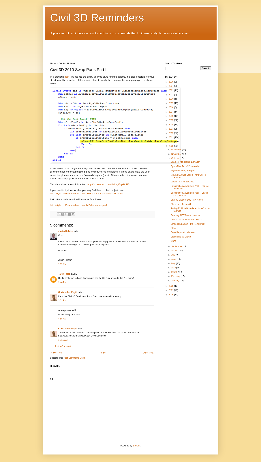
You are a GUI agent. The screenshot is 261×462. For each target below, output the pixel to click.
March (174, 272)
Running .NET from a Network (185, 215)
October (175, 158)
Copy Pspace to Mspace (182, 232)
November (176, 154)
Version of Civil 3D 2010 (182, 181)
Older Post (148, 352)
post (67, 76)
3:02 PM (62, 300)
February (176, 276)
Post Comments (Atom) (74, 358)
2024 (171, 86)
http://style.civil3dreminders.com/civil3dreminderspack (79, 205)
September (177, 246)
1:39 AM (62, 264)
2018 (171, 107)
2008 (171, 286)
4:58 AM (62, 318)
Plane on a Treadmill (181, 204)
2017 (171, 112)
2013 (171, 129)
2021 (171, 94)
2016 (171, 116)
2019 (171, 103)
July (173, 255)
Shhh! (173, 228)
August (175, 250)
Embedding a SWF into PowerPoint (188, 224)
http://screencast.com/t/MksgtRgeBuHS (108, 184)
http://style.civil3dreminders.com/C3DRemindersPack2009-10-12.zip (86, 193)
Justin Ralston (66, 231)
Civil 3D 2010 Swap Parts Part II (186, 219)
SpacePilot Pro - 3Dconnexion (185, 166)
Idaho (173, 241)
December (176, 149)
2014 (171, 124)
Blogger (136, 445)
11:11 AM (63, 340)
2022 (171, 90)
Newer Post (56, 352)
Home (103, 352)
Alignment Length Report (183, 170)
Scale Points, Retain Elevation (185, 162)
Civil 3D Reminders (97, 18)
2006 (171, 294)
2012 (171, 133)
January (175, 280)
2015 (171, 120)
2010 (171, 141)
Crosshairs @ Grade (181, 236)
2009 (171, 146)
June (173, 259)
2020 (171, 99)
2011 (171, 137)
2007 (171, 290)
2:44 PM (62, 282)
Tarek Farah (64, 274)
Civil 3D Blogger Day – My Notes (187, 200)
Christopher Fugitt (68, 292)
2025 (171, 82)
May (173, 263)
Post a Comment (63, 346)
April (173, 267)
